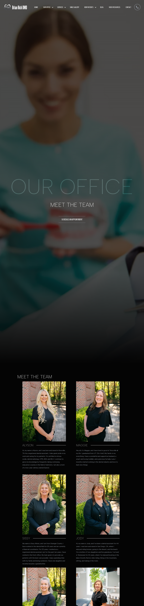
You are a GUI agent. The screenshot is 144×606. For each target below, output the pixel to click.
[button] (48, 7)
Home (36, 7)
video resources (114, 7)
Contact (128, 7)
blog (102, 7)
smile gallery (74, 7)
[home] (15, 7)
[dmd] (137, 7)
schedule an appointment (72, 219)
